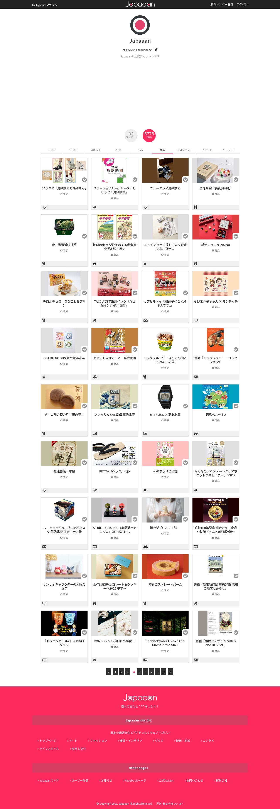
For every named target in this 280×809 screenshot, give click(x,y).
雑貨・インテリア (131, 740)
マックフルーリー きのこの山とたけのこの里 (165, 360)
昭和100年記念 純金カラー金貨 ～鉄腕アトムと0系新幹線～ (215, 529)
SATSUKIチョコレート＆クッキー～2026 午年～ (114, 586)
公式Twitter (166, 780)
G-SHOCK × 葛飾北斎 (165, 414)
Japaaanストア (49, 780)
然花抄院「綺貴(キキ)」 (215, 188)
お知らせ (106, 780)
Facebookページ (135, 780)
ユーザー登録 (79, 780)
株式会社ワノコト (173, 803)
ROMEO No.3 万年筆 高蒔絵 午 (114, 641)
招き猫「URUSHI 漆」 (165, 527)
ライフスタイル (49, 749)
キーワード (229, 150)
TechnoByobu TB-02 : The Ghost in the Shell (165, 643)
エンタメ (208, 740)
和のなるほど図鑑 (165, 471)
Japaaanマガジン (44, 5)
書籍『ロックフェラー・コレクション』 (215, 360)
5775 (149, 135)
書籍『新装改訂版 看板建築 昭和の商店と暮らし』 (216, 586)
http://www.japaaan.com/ (137, 50)
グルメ (159, 740)
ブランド (207, 150)
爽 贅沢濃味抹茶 (64, 244)
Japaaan (140, 4)
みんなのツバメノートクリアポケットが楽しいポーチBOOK (215, 473)
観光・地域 (183, 740)
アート (73, 740)
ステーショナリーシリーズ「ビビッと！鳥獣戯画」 (114, 190)
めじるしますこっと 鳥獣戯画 (114, 358)
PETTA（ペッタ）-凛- (114, 471)
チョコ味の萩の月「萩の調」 (64, 414)
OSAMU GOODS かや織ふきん (64, 358)
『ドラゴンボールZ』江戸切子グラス (64, 643)
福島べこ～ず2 (216, 414)
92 (131, 135)
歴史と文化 (79, 749)
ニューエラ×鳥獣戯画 (165, 188)
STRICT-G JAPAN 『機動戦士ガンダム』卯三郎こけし (115, 529)
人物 (118, 150)
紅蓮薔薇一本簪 (64, 471)
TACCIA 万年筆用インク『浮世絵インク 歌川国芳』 (114, 303)
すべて (51, 150)
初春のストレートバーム (165, 584)
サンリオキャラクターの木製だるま (64, 586)
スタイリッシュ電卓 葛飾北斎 (114, 414)
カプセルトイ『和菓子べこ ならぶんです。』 (165, 303)
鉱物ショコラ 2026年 (215, 244)
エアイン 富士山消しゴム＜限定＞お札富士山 (165, 246)
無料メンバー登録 (222, 4)
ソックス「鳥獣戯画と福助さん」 (65, 188)
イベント (73, 150)
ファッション (98, 740)
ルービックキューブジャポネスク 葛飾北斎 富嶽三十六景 (64, 529)
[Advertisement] (140, 91)
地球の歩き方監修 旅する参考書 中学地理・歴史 (114, 246)
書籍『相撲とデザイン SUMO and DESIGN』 (216, 643)
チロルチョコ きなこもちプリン (64, 303)
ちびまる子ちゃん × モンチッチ (216, 301)
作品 (140, 150)
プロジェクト (184, 150)
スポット (96, 150)
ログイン (242, 4)
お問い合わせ (194, 780)
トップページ (47, 740)
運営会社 (221, 780)
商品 (162, 150)
